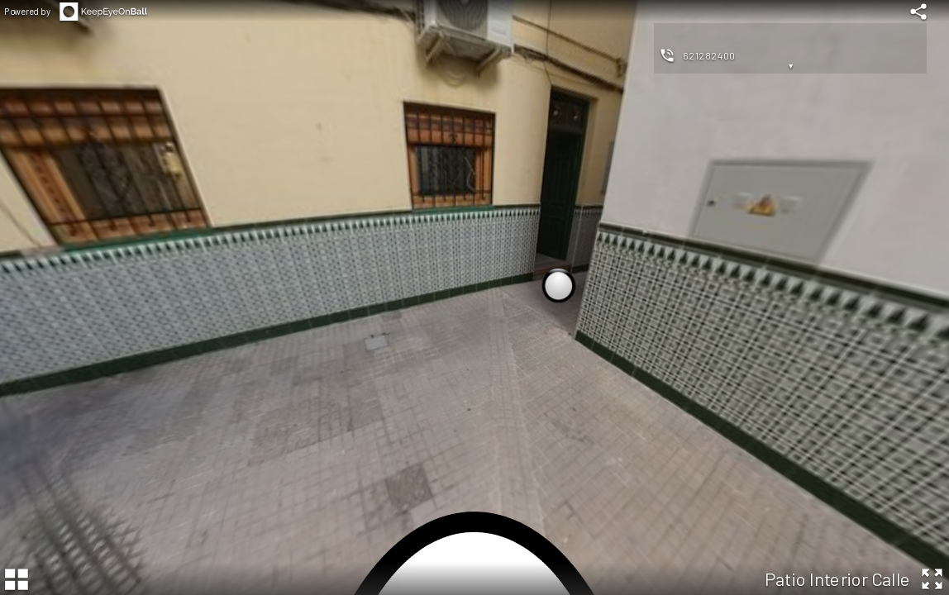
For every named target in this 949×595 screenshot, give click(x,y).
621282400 (709, 55)
